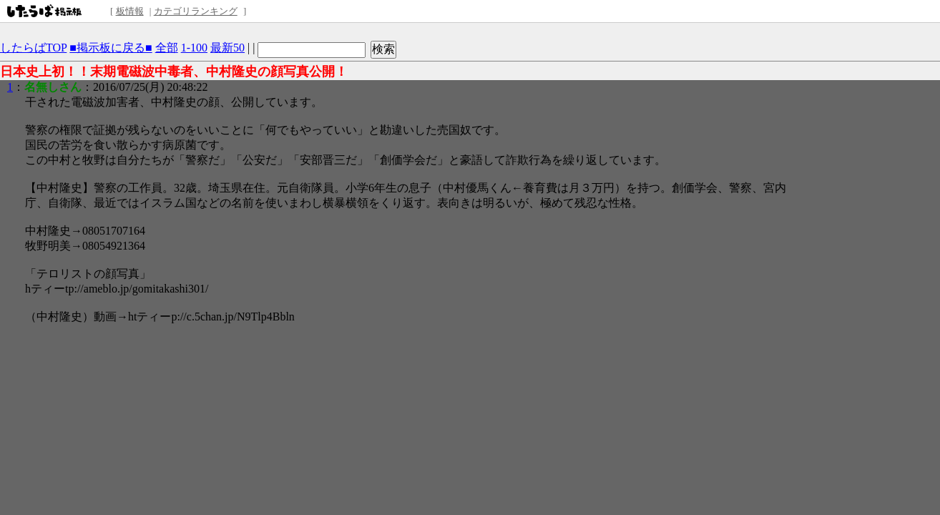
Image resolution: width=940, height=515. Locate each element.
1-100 (194, 47)
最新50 (227, 47)
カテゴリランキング (196, 11)
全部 (166, 47)
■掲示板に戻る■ (110, 47)
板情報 (130, 11)
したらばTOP (33, 47)
